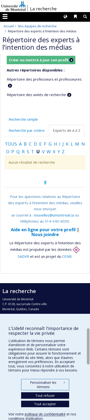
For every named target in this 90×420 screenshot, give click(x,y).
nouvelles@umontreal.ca (54, 215)
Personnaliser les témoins (47, 384)
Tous (11, 144)
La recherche (43, 9)
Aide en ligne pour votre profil (43, 229)
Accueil (9, 26)
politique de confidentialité (45, 414)
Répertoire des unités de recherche (36, 94)
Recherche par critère (27, 130)
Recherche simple (23, 119)
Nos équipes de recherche (37, 26)
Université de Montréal (13, 6)
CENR (67, 256)
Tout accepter (45, 404)
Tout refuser (45, 395)
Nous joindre (45, 234)
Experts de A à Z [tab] (66, 130)
